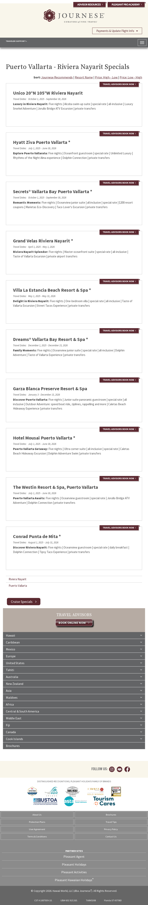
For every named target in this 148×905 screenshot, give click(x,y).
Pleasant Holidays (74, 864)
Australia (74, 676)
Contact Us (110, 836)
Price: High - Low (106, 77)
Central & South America (74, 711)
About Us (37, 814)
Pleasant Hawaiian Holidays (74, 880)
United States (74, 663)
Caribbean (74, 642)
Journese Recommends (57, 77)
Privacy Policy (111, 829)
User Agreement (37, 829)
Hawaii (74, 635)
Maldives (74, 697)
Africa (74, 704)
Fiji (74, 725)
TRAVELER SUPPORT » (16, 41)
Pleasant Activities (74, 872)
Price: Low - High (131, 77)
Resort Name (84, 77)
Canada (74, 732)
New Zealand (74, 683)
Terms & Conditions (37, 836)
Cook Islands (74, 738)
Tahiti (74, 670)
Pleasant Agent (74, 856)
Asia (74, 690)
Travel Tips (111, 821)
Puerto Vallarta (18, 586)
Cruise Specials (23, 601)
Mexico (74, 649)
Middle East (74, 718)
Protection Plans (37, 821)
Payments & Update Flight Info (117, 31)
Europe (74, 656)
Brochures (13, 746)
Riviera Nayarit (17, 579)
